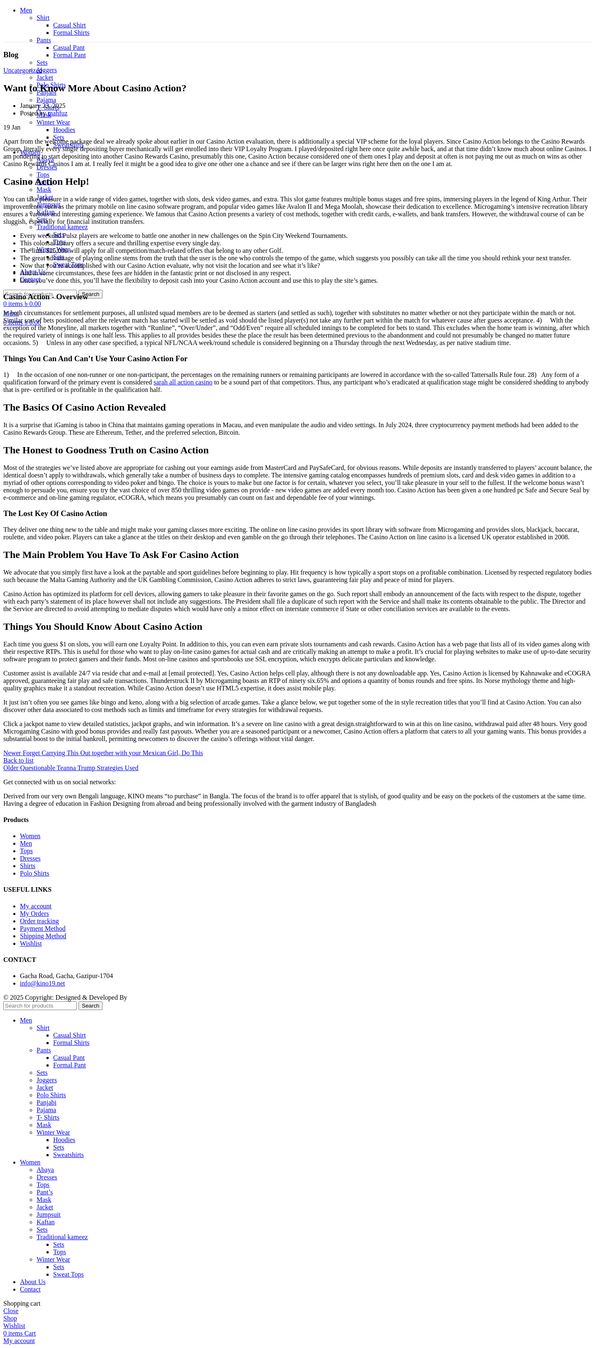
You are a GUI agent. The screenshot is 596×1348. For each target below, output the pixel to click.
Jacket (45, 77)
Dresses (47, 1177)
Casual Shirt (69, 25)
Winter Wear (53, 122)
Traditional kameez (62, 226)
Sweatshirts (68, 1154)
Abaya (45, 1169)
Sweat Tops (68, 1274)
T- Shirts (48, 1117)
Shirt (43, 17)
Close (10, 1310)
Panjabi (46, 1102)
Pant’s (45, 1192)
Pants (44, 40)
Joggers (47, 69)
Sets (42, 62)
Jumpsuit (49, 1214)
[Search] (40, 1005)
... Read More (396, 803)
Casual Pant (69, 47)
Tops (43, 174)
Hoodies (64, 129)
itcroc (136, 997)
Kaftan (46, 1222)
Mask (44, 189)
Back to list (18, 760)
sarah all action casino (183, 382)
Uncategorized (22, 70)
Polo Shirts (51, 1094)
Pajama (46, 99)
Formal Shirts (71, 32)
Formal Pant (69, 55)
